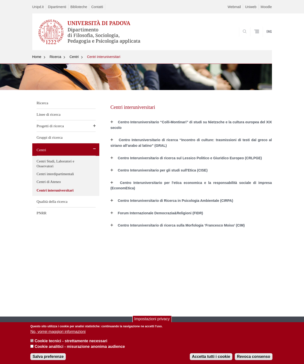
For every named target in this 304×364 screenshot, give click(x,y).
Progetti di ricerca (50, 126)
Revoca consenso (253, 356)
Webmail (234, 7)
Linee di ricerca (49, 114)
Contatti (97, 7)
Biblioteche (78, 7)
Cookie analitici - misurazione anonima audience (80, 346)
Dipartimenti (57, 7)
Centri (74, 57)
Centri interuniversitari (103, 57)
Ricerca (55, 57)
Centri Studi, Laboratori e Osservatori (55, 163)
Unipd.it (38, 7)
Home (36, 57)
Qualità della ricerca (52, 201)
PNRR (42, 213)
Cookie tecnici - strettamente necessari (71, 341)
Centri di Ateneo (49, 182)
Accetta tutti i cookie (211, 356)
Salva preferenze (48, 356)
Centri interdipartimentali (55, 174)
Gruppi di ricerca (50, 137)
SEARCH (263, 38)
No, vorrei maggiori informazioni (58, 332)
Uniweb (251, 7)
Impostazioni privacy (152, 319)
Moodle (266, 7)
